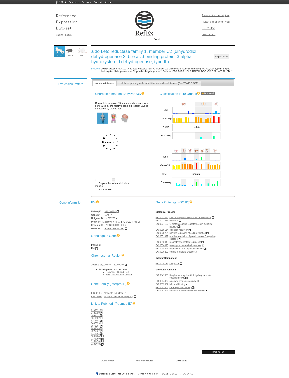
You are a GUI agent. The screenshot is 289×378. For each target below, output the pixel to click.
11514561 (96, 341)
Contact (98, 2)
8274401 (95, 320)
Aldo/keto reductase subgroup (118, 296)
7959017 (95, 315)
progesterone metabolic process (185, 242)
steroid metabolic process (181, 252)
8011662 (95, 318)
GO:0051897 (162, 236)
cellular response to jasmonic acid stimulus (190, 217)
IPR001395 (96, 293)
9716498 (95, 333)
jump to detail (221, 56)
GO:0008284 (162, 233)
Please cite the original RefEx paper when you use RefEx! (216, 22)
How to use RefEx (144, 360)
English (59, 35)
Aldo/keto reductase (113, 293)
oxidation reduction (178, 230)
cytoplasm (174, 263)
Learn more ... (208, 34)
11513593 (96, 338)
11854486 (96, 344)
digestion (173, 220)
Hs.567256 (110, 218)
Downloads (181, 360)
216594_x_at (111, 221)
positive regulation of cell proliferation (187, 233)
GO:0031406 (162, 287)
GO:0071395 (162, 217)
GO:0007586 (162, 220)
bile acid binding (177, 284)
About (108, 2)
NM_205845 (110, 211)
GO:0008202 (162, 252)
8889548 (95, 328)
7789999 (95, 313)
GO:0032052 (162, 284)
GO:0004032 (162, 281)
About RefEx (107, 360)
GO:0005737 (162, 263)
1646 (107, 215)
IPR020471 (96, 296)
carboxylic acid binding (180, 287)
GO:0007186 (162, 224)
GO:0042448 (162, 242)
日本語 (68, 35)
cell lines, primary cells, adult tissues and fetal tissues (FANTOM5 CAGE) (159, 83)
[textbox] (140, 39)
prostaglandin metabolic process (185, 245)
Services (86, 2)
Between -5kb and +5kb (117, 272)
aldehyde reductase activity (182, 281)
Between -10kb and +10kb (119, 274)
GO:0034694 (162, 248)
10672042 (96, 336)
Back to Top (218, 352)
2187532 (95, 310)
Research (74, 2)
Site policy (152, 373)
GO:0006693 (162, 245)
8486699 (95, 323)
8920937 (95, 331)
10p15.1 (95, 264)
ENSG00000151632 (114, 225)
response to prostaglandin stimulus (186, 248)
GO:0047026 (162, 275)
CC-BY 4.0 (188, 373)
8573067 (95, 326)
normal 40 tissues (104, 83)
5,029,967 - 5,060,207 (112, 264)
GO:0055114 (162, 230)
